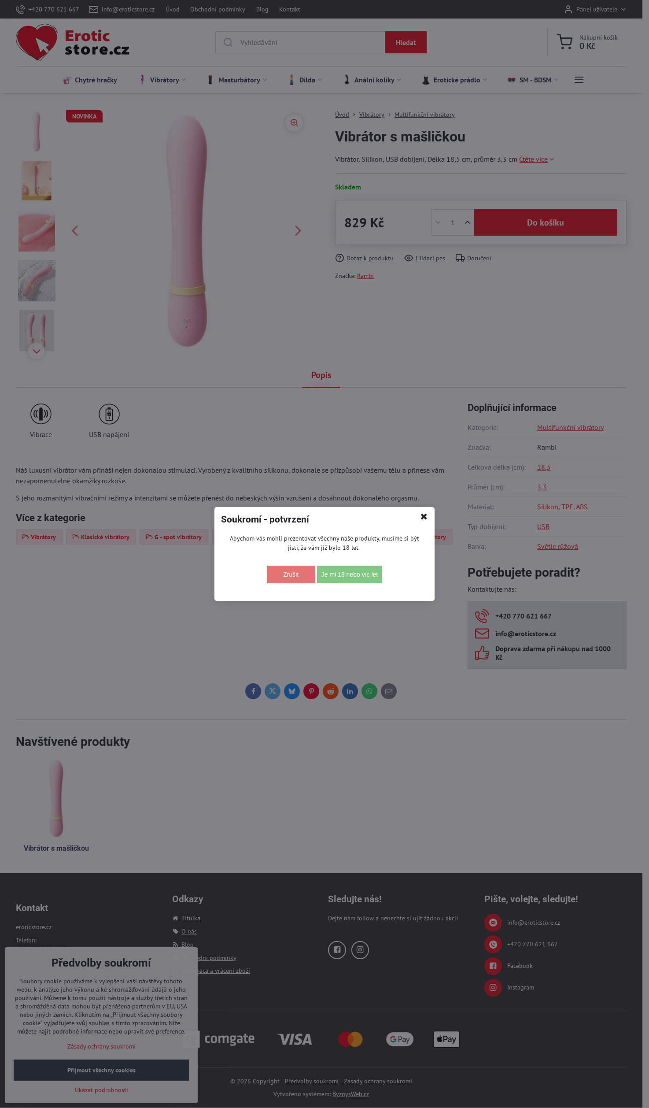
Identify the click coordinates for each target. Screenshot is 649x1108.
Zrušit (291, 574)
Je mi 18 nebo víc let (349, 574)
